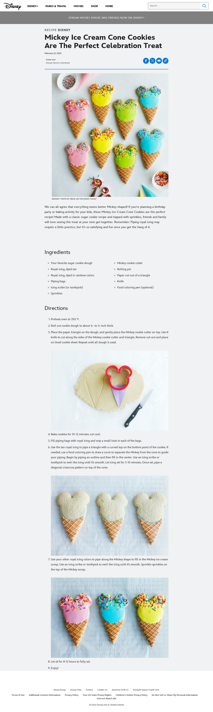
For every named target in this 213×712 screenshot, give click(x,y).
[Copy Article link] (165, 61)
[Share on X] (152, 61)
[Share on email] (159, 60)
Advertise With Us (120, 690)
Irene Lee (51, 59)
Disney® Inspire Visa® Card (146, 690)
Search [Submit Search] (204, 6)
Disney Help (76, 690)
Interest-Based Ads (106, 698)
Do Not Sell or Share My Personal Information (175, 695)
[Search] (174, 5)
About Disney (59, 690)
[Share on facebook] (146, 61)
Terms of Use (18, 695)
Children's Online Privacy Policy (131, 695)
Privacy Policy (71, 695)
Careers (89, 690)
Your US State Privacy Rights (97, 695)
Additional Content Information (44, 695)
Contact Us (102, 690)
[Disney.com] (12, 6)
